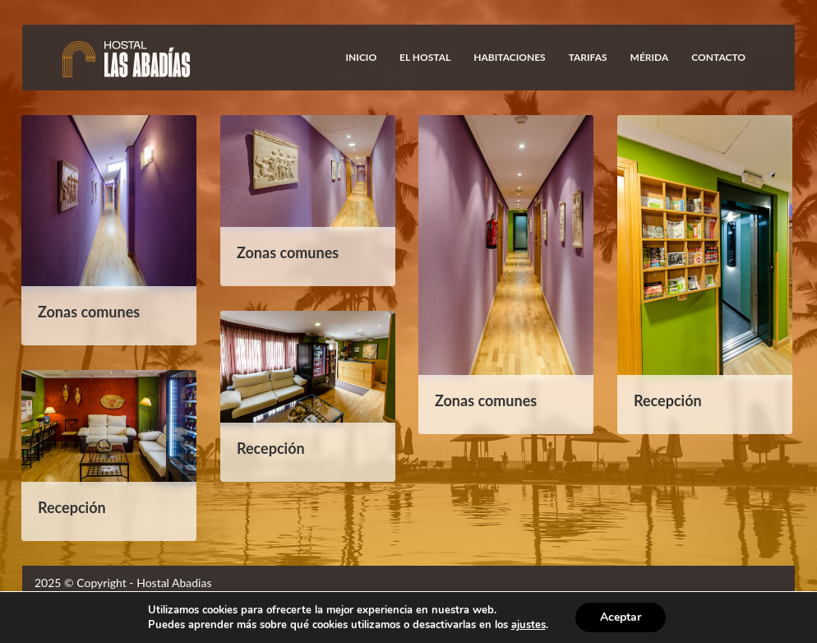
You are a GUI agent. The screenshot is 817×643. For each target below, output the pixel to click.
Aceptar (620, 617)
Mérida (649, 57)
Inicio (361, 57)
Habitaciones (509, 57)
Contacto (718, 57)
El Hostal (424, 57)
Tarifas (588, 57)
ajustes (528, 625)
